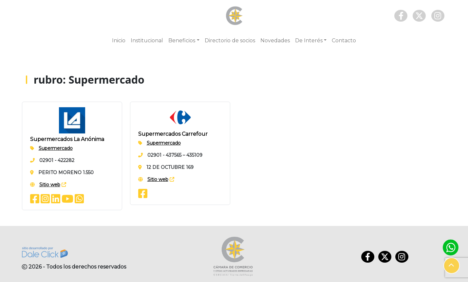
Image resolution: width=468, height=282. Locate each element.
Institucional (147, 40)
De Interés (309, 40)
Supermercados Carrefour (173, 134)
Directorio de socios (230, 40)
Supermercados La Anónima (67, 139)
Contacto (344, 40)
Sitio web (49, 185)
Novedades (275, 40)
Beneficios (181, 40)
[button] (451, 265)
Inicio (118, 40)
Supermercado (56, 148)
